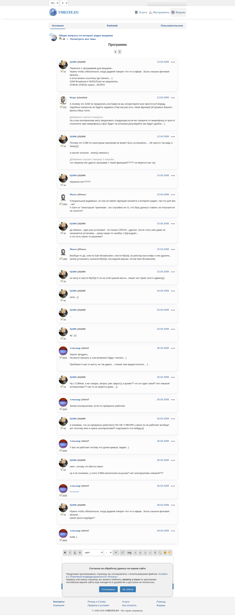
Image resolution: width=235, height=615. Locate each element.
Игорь (73, 97)
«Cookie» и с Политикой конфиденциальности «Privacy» (117, 575)
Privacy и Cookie (97, 601)
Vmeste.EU (68, 12)
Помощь (161, 601)
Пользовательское (172, 25)
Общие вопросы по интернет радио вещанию (86, 35)
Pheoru (73, 194)
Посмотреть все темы (83, 39)
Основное (58, 25)
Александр (75, 348)
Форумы (161, 605)
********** (74, 492)
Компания (58, 605)
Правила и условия (98, 605)
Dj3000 (73, 62)
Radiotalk (112, 25)
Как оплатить (129, 605)
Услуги (125, 601)
